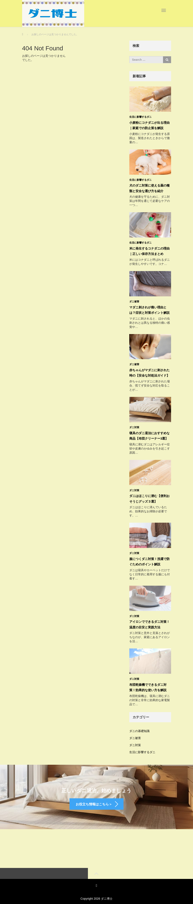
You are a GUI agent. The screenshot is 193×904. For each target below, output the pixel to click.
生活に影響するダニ (140, 116)
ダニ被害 (134, 300)
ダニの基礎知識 (139, 726)
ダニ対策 (134, 424)
